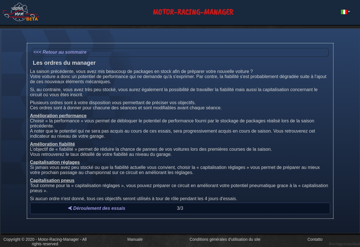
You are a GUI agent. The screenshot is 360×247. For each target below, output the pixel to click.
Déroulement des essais (96, 208)
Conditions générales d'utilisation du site (225, 239)
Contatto (314, 239)
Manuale (135, 239)
